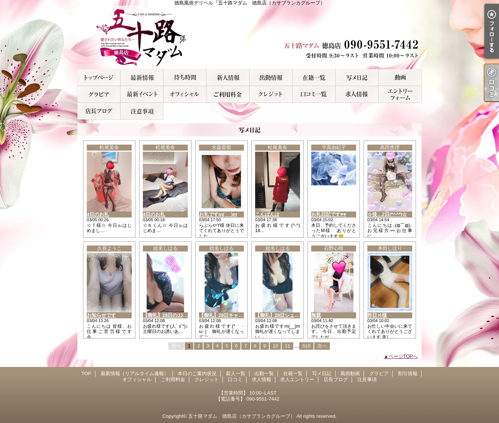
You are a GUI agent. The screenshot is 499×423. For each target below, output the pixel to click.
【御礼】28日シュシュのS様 (286, 315)
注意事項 (141, 111)
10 (275, 346)
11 (287, 346)
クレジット (271, 94)
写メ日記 (357, 77)
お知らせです (101, 315)
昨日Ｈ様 (377, 315)
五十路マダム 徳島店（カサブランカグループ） (241, 416)
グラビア (98, 94)
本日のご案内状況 (184, 77)
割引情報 (141, 94)
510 (306, 346)
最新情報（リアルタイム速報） (141, 77)
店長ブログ (98, 111)
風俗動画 (400, 77)
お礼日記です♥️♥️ (328, 214)
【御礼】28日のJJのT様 (169, 315)
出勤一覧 (271, 77)
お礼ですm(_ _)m (218, 214)
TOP (98, 77)
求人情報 (357, 94)
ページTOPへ (403, 356)
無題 (316, 315)
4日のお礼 (98, 214)
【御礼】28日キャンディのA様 (232, 315)
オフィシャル (184, 94)
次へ (322, 346)
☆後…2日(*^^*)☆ (387, 214)
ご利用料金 (228, 94)
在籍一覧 (314, 77)
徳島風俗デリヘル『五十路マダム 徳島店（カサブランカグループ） (249, 37)
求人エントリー (400, 94)
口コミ (314, 94)
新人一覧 (228, 77)
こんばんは (267, 214)
